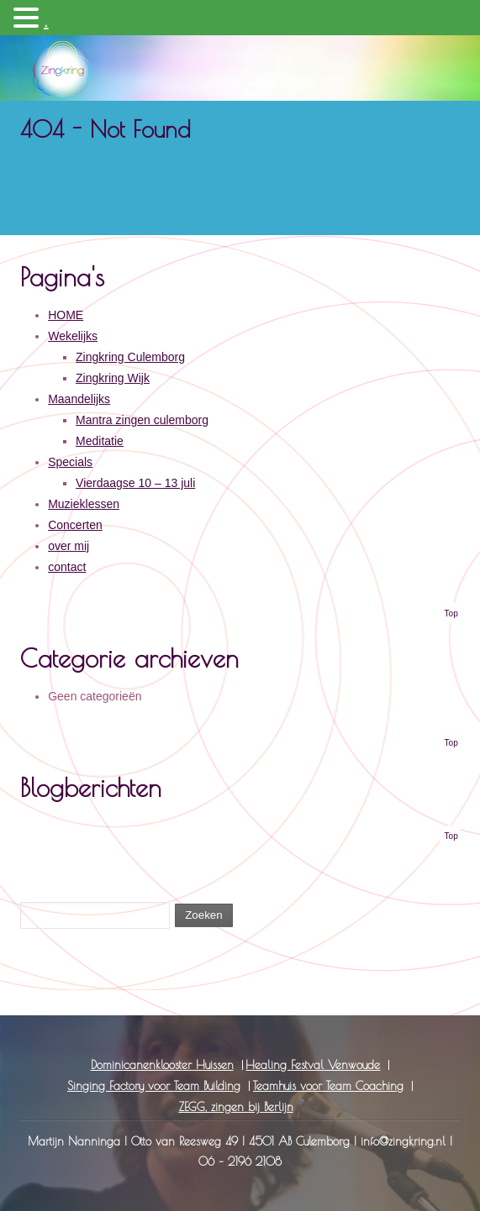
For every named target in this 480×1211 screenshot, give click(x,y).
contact (67, 567)
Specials (70, 462)
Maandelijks (79, 399)
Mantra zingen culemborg (142, 420)
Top (451, 613)
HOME (65, 315)
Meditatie (100, 441)
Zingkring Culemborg (130, 357)
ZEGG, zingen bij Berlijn (236, 1107)
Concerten (75, 525)
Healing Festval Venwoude (312, 1065)
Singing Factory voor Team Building (153, 1086)
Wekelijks (73, 336)
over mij (68, 546)
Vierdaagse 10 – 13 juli (135, 483)
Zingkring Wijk (113, 378)
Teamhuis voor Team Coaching (328, 1086)
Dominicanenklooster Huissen (162, 1065)
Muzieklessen (83, 504)
